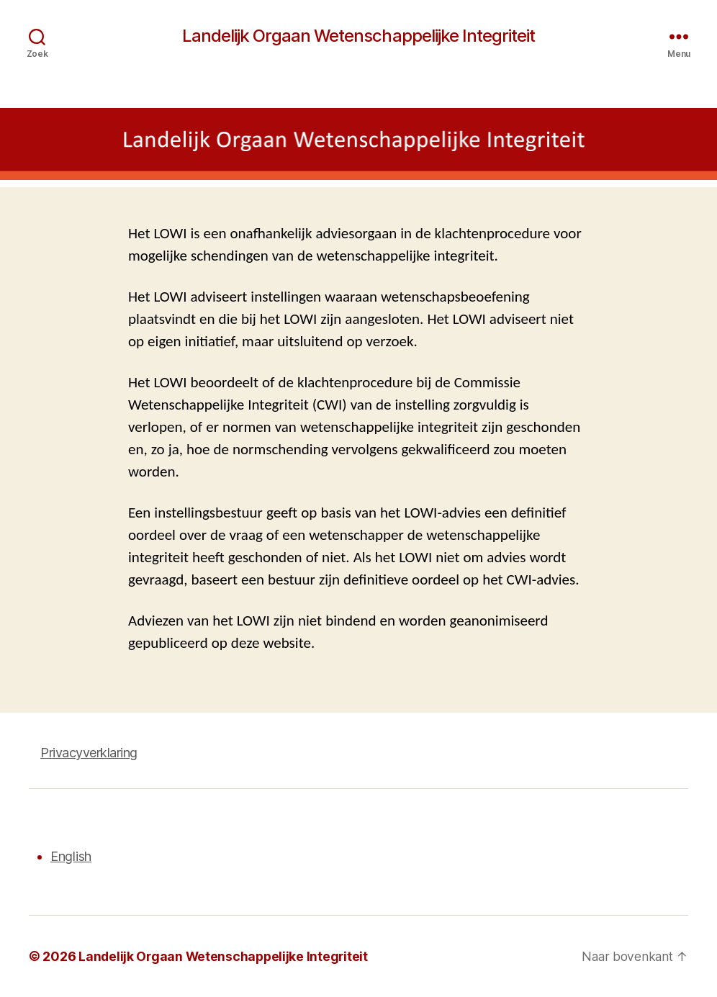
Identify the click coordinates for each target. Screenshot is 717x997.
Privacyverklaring (88, 752)
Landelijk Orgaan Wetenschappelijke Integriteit (358, 36)
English (70, 856)
